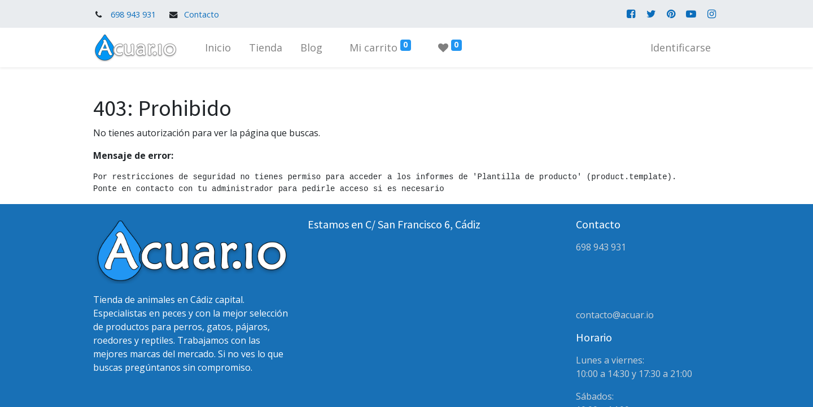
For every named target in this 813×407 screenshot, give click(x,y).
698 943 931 (133, 14)
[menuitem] (218, 48)
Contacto (201, 14)
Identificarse (680, 47)
